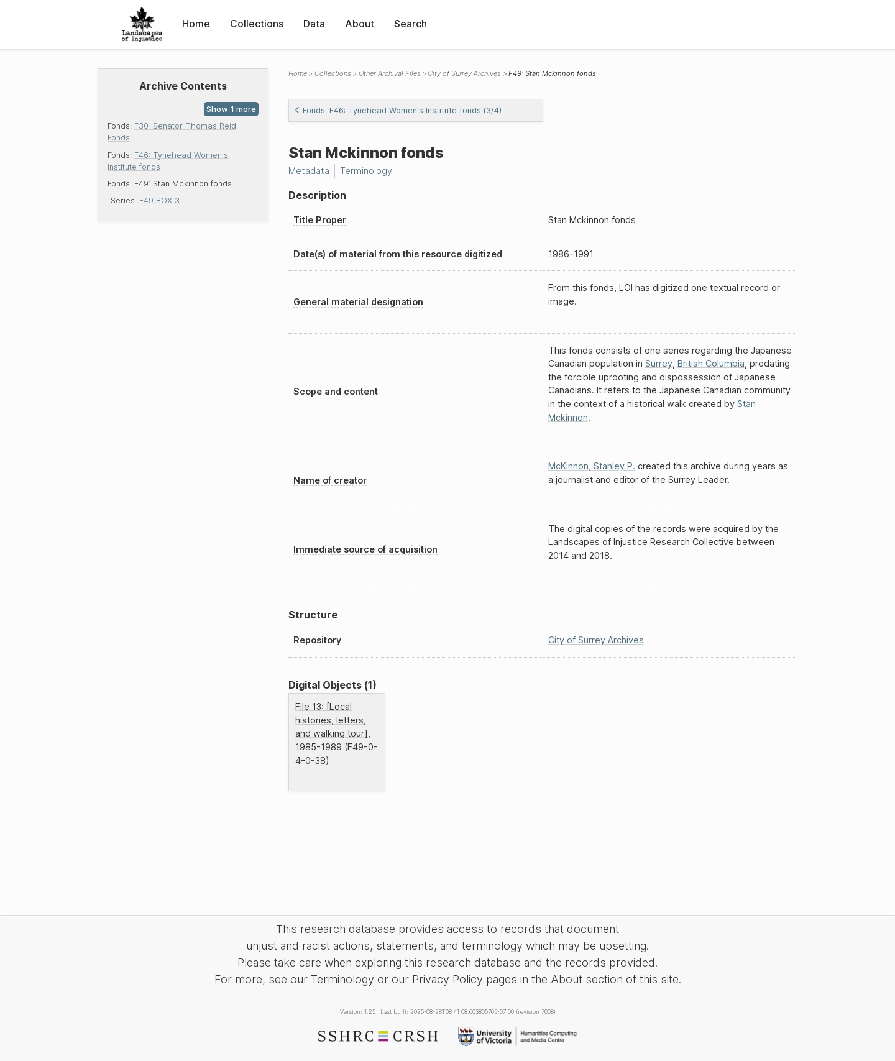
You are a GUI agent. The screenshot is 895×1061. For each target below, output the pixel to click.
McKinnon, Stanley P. (591, 466)
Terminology (366, 170)
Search (410, 23)
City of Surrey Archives (464, 73)
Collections (256, 23)
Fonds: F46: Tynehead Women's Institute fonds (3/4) (398, 110)
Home (196, 23)
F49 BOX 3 (159, 200)
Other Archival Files (390, 73)
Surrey (658, 363)
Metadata (308, 170)
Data (314, 23)
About (359, 23)
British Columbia (711, 363)
